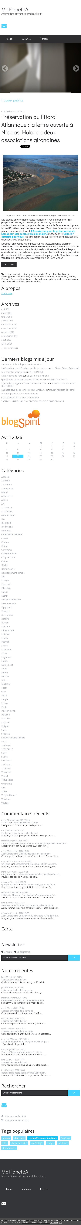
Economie (6, 584)
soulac (37, 281)
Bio (3, 519)
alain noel (19, 1138)
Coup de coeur (8, 557)
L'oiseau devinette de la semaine (35, 853)
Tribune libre (7, 780)
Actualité (40, 274)
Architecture (7, 496)
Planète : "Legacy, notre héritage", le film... (21, 1052)
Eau (27, 276)
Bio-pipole (6, 523)
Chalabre (34, 397)
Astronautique (8, 515)
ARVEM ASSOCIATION (57, 379)
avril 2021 (6, 309)
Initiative (5, 634)
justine (4, 895)
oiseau (6, 1138)
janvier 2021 (7, 320)
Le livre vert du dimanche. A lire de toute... (34, 905)
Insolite (4, 638)
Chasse (4, 538)
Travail (4, 776)
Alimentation (7, 488)
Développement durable (13, 276)
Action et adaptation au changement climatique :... (44, 843)
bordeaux (65, 1138)
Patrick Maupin (8, 843)
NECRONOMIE (37, 372)
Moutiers (5, 905)
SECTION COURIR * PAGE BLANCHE (46, 401)
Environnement (47, 276)
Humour (5, 623)
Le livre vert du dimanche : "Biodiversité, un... (38, 874)
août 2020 (6, 340)
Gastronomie (7, 615)
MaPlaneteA (14, 9)
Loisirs (4, 661)
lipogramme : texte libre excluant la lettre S (22, 379)
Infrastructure (7, 630)
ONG (3, 691)
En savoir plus (56, 1222)
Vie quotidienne (8, 795)
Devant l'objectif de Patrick (62, 389)
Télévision (6, 764)
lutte (5, 1143)
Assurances (6, 511)
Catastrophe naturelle (11, 534)
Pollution (5, 718)
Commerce (6, 550)
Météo (4, 672)
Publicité (5, 722)
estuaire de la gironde (22, 281)
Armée (4, 500)
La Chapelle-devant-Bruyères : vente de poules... (24, 368)
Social (4, 741)
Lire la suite (9, 264)
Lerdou (4, 833)
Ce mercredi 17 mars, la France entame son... (23, 1000)
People (4, 699)
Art (2, 504)
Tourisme (6, 768)
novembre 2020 (9, 328)
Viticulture (6, 799)
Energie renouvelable (11, 599)
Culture (4, 561)
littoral (66, 279)
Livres (4, 653)
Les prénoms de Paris (11, 375)
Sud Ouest (6, 760)
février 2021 (7, 317)
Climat (4, 546)
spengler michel (8, 884)
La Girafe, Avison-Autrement (65, 368)
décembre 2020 (8, 324)
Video (4, 791)
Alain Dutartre (8, 853)
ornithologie (37, 1143)
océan (4, 688)
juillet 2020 (6, 344)
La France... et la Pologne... (14, 364)
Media (4, 668)
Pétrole (4, 703)
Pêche (4, 695)
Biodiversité (64, 274)
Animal (4, 492)
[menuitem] (9, 39)
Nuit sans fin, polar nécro (13, 372)
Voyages (5, 803)
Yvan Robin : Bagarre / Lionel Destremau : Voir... (24, 383)
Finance (5, 611)
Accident (5, 477)
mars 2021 (6, 313)
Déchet (4, 565)
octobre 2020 (7, 332)
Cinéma (5, 542)
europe (50, 1143)
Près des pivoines (9, 393)
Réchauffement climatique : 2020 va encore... (35, 863)
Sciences (15, 279)
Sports (4, 757)
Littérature (6, 649)
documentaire (9, 1148)
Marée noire (7, 665)
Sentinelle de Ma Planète (13, 738)
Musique (5, 676)
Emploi (4, 592)
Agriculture (6, 484)
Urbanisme (25, 279)
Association (51, 274)
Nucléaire (5, 684)
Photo (4, 707)
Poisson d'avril (8, 711)
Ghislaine (5, 863)
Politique (5, 279)
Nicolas (5, 822)
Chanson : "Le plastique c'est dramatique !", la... (34, 895)
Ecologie (35, 276)
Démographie (8, 569)
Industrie (5, 626)
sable (59, 279)
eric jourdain (7, 874)
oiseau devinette (19, 1143)
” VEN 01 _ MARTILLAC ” (13, 401)
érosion (74, 279)
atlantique (6, 281)
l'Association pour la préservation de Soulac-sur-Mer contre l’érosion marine (38, 232)
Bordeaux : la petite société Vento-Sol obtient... (24, 1072)
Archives (26, 38)
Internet (5, 642)
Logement (6, 657)
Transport (6, 772)
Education (6, 588)
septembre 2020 (9, 336)
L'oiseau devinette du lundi (25, 822)
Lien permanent (10, 274)
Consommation (8, 553)
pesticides (63, 1143)
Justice (4, 645)
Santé (4, 730)
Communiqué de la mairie (13, 397)
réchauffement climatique (42, 1138)
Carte (7, 929)
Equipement (61, 276)
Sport (4, 753)
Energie (5, 596)
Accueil (9, 38)
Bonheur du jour (30, 393)
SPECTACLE (7, 749)
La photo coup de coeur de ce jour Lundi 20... (23, 389)
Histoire (5, 619)
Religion (5, 726)
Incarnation (36, 364)
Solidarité (5, 745)
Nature (71, 276)
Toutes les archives (9, 348)
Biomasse (6, 530)
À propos (44, 38)
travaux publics (48, 279)
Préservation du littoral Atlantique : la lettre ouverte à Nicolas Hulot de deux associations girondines (37, 128)
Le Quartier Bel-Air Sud (38, 375)
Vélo (3, 787)
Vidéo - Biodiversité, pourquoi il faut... (38, 884)
